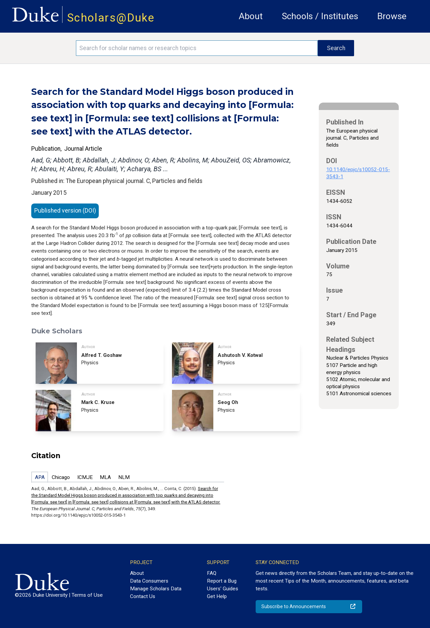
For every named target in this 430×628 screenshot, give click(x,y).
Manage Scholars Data (155, 589)
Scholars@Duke (111, 17)
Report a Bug (221, 581)
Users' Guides (222, 589)
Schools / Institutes (320, 16)
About (251, 16)
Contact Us (142, 596)
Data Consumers (149, 581)
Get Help (217, 596)
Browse (391, 16)
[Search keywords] (197, 48)
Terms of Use (87, 595)
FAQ (211, 573)
